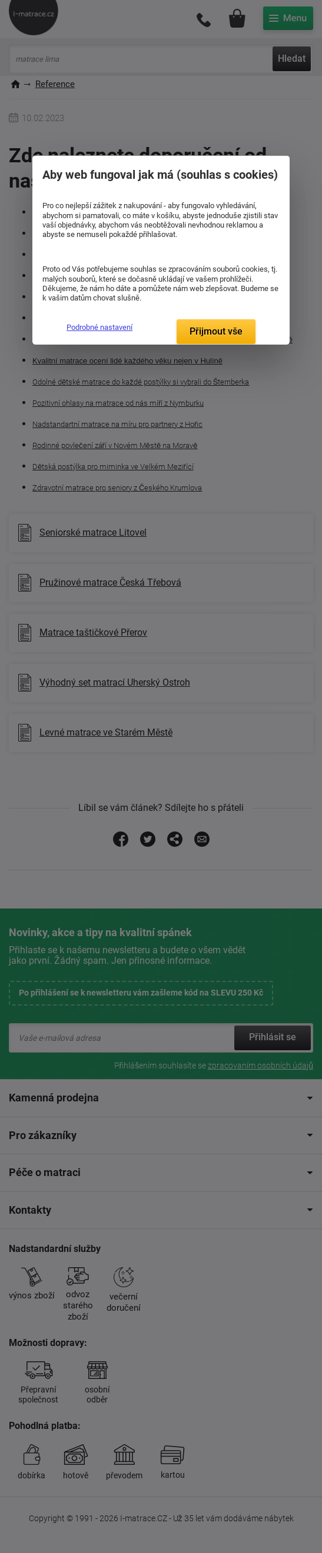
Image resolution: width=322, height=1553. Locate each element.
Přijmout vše (216, 331)
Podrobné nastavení (99, 327)
